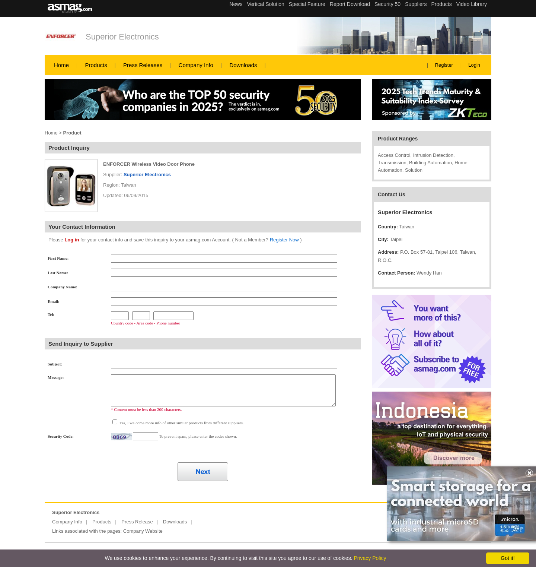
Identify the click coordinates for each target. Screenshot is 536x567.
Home (61, 65)
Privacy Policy (370, 558)
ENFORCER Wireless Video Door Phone (149, 164)
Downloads (243, 65)
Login (474, 65)
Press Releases (142, 65)
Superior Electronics (122, 36)
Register (444, 65)
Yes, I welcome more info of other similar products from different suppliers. (181, 423)
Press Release (137, 522)
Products (96, 65)
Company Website (143, 531)
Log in (71, 240)
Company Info (196, 65)
